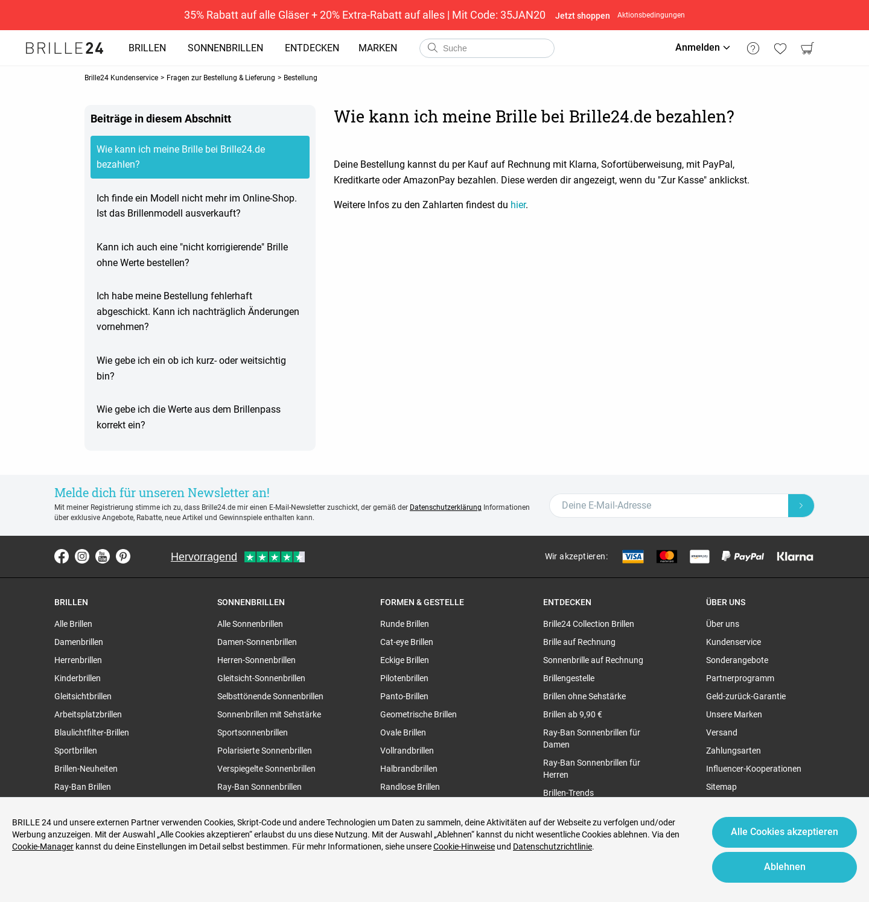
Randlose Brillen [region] (410, 787)
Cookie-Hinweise (464, 846)
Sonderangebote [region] (737, 660)
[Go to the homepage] (64, 48)
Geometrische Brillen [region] (418, 714)
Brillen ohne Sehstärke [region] (584, 696)
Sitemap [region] (721, 787)
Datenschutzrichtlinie (552, 846)
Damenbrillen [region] (78, 642)
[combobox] (487, 48)
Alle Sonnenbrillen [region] (250, 624)
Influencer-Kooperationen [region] (753, 768)
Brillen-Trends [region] (568, 793)
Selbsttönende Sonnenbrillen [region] (270, 696)
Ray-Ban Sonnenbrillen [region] (259, 787)
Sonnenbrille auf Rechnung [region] (593, 660)
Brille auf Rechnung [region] (579, 642)
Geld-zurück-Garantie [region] (746, 696)
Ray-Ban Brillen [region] (82, 787)
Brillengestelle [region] (568, 678)
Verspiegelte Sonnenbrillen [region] (266, 768)
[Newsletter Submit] (801, 506)
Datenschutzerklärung (446, 507)
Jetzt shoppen (582, 16)
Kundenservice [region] (733, 642)
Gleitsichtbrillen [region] (83, 696)
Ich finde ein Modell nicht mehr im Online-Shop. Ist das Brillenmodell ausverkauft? (197, 206)
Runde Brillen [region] (404, 624)
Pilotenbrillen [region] (404, 678)
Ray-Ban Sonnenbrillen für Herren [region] (591, 769)
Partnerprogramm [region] (740, 678)
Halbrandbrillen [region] (409, 768)
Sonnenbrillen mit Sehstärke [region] (269, 714)
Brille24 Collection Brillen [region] (588, 624)
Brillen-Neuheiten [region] (86, 768)
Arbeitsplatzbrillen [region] (88, 714)
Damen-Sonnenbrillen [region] (257, 642)
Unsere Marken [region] (734, 714)
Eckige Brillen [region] (404, 660)
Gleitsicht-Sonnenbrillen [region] (261, 678)
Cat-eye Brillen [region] (406, 642)
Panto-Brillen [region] (404, 696)
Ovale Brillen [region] (403, 732)
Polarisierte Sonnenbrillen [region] (264, 750)
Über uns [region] (722, 624)
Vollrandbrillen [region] (407, 750)
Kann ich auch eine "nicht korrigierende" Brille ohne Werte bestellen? (192, 254)
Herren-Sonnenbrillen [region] (256, 660)
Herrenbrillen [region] (78, 660)
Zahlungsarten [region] (733, 750)
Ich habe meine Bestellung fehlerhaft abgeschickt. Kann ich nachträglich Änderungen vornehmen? (198, 311)
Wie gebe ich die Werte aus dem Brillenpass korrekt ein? (189, 417)
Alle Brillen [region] (73, 624)
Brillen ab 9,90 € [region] (572, 714)
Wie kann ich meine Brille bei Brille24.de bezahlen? (181, 157)
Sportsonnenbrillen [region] (252, 732)
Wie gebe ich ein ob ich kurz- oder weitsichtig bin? (191, 368)
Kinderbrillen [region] (77, 678)
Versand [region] (721, 732)
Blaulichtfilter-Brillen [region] (91, 732)
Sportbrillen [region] (75, 750)
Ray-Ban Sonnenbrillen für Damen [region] (591, 738)
